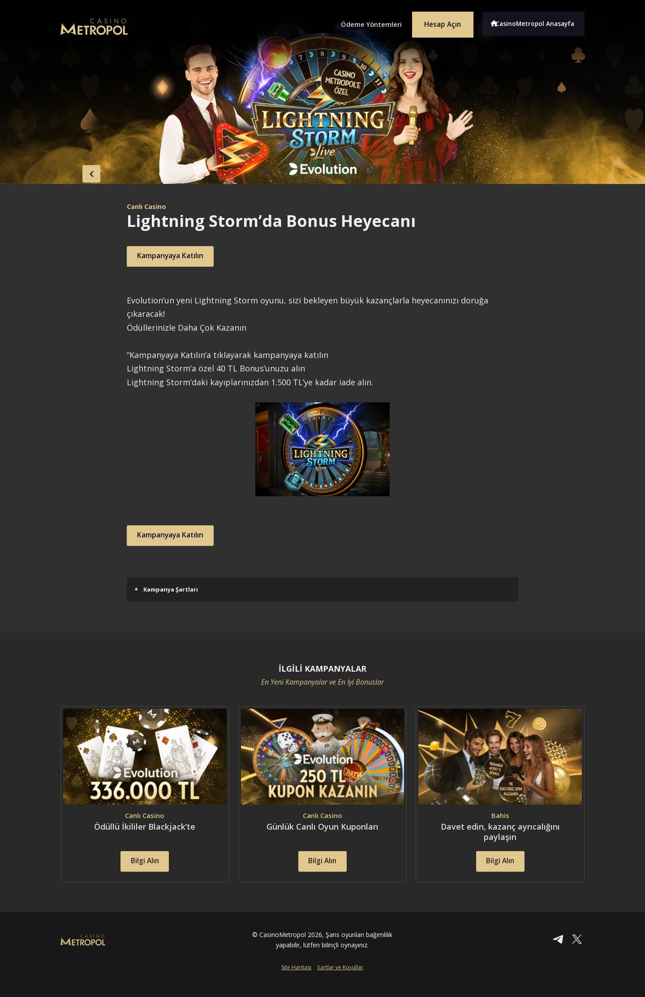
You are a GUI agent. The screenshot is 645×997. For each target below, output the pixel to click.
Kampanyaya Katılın (179, 256)
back (78, 171)
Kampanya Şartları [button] (166, 589)
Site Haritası (296, 982)
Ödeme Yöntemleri (358, 21)
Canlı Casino (149, 206)
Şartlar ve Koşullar (340, 982)
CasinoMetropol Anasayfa (537, 21)
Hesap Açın (436, 21)
